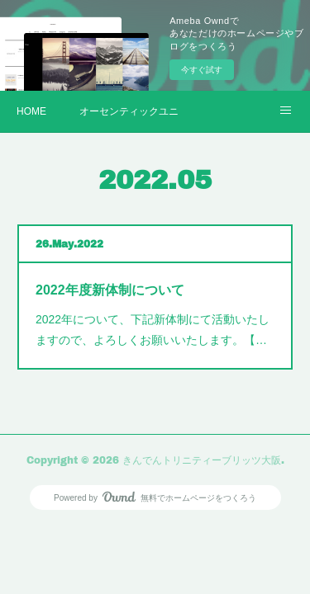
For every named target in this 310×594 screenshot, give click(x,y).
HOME (31, 111)
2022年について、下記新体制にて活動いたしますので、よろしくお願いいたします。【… (152, 329)
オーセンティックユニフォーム (129, 111)
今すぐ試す (201, 69)
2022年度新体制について (110, 290)
